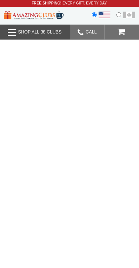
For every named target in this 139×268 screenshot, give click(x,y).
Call (87, 32)
